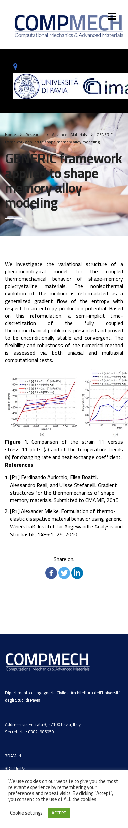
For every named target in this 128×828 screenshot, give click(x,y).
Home (10, 134)
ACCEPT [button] (59, 813)
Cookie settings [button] (26, 813)
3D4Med (13, 756)
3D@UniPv (15, 768)
